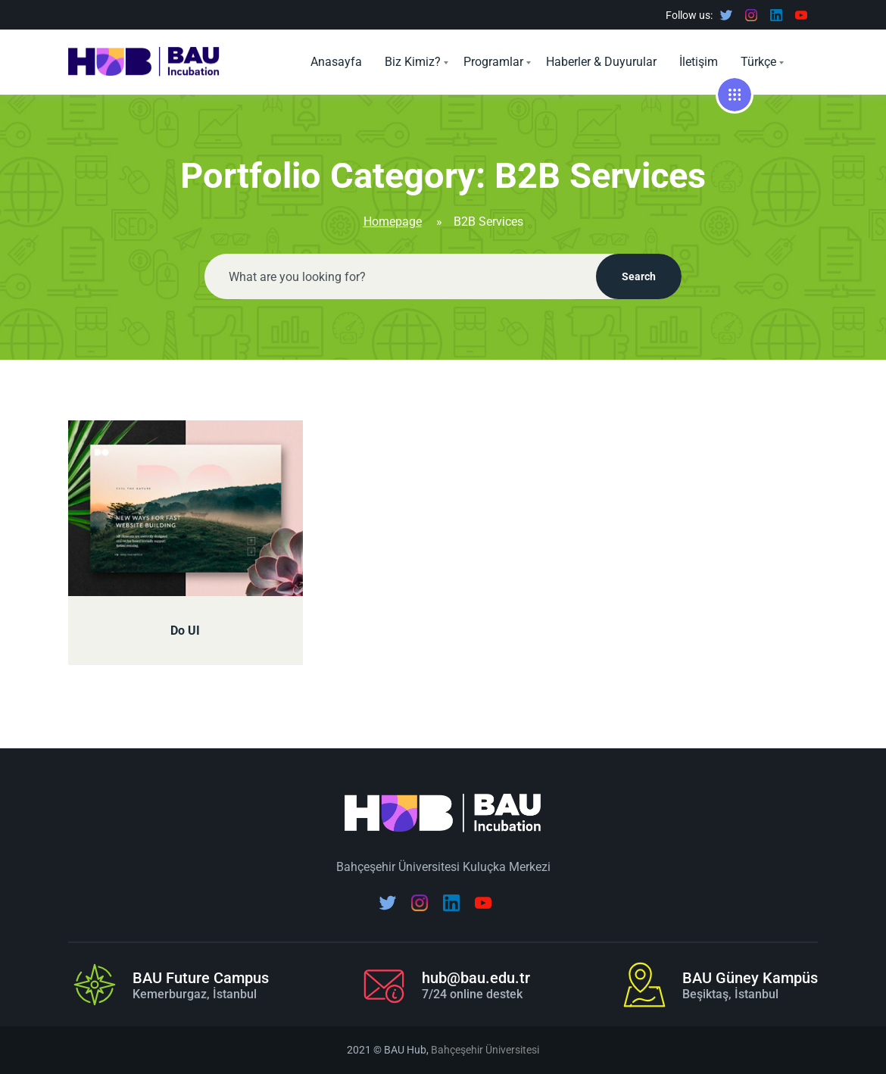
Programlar (493, 62)
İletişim (698, 62)
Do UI (185, 630)
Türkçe (758, 62)
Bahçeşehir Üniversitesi (485, 1050)
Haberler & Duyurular (601, 62)
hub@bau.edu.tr (476, 977)
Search (639, 276)
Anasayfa (336, 62)
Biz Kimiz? (413, 62)
